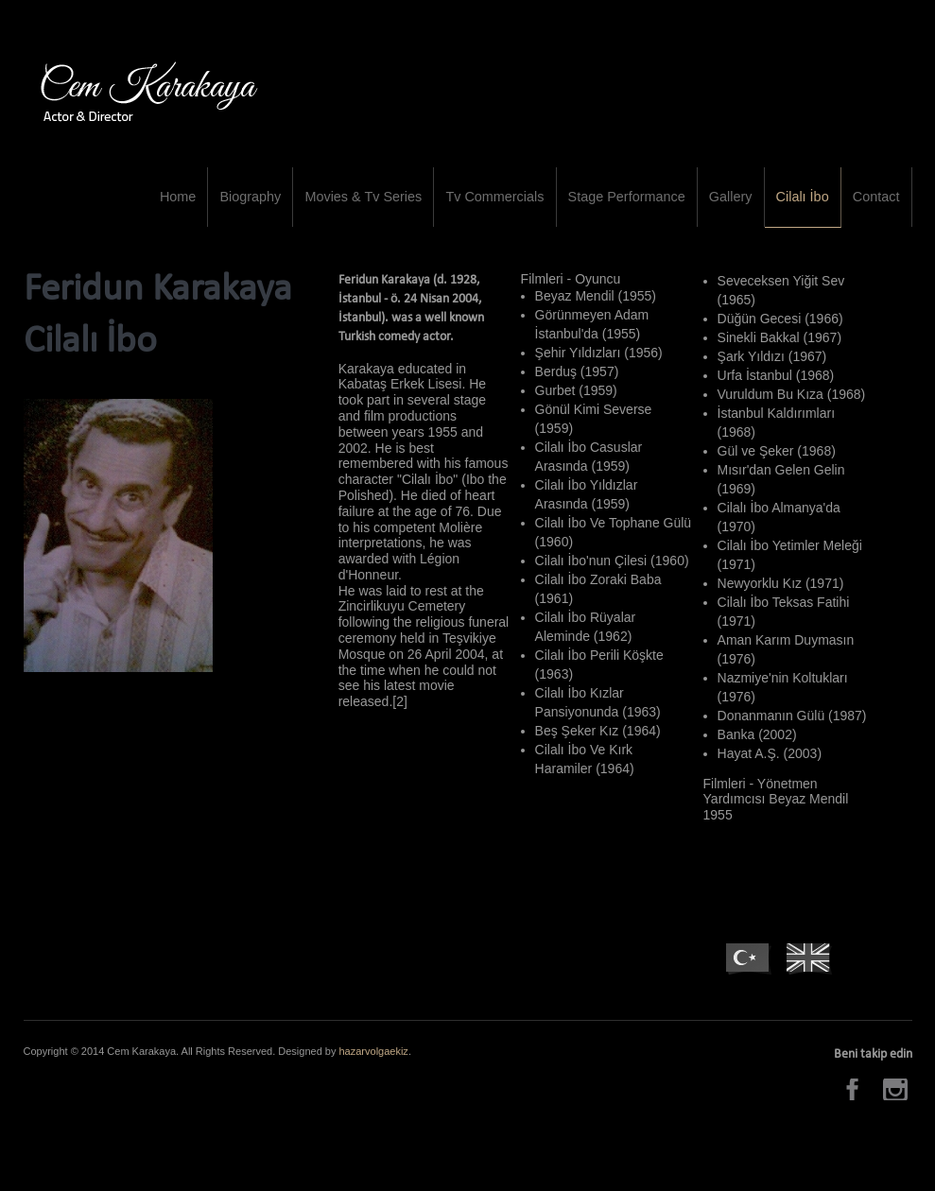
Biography (290, 205)
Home (222, 205)
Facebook (855, 1107)
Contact (878, 205)
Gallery (743, 205)
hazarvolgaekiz (373, 1069)
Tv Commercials (521, 205)
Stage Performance (646, 205)
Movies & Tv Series (396, 205)
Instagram (897, 1107)
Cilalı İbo (810, 205)
